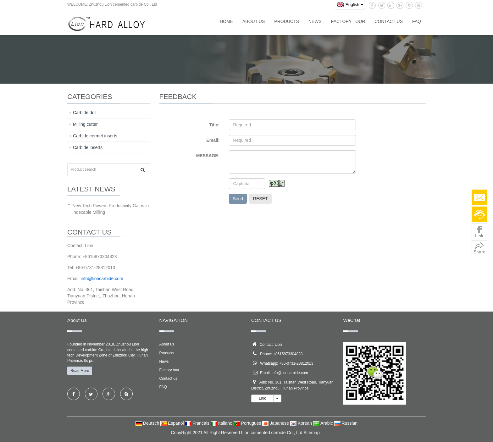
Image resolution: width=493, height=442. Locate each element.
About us (253, 21)
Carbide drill (85, 112)
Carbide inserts (87, 147)
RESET (260, 198)
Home (226, 21)
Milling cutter (85, 124)
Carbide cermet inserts (95, 135)
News (315, 21)
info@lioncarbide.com (290, 373)
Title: (214, 124)
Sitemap (311, 432)
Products (286, 21)
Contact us (388, 21)
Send (238, 198)
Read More (79, 370)
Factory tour (348, 21)
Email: (212, 140)
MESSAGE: (208, 155)
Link (262, 398)
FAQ (416, 21)
